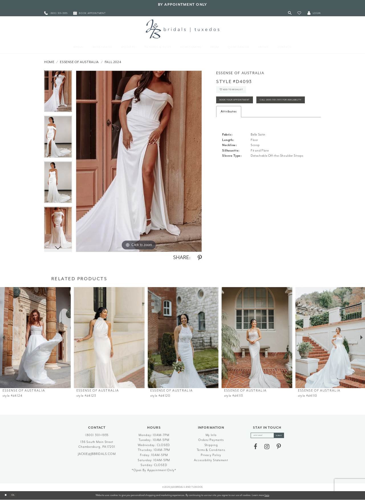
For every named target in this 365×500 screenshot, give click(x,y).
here (267, 495)
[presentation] (35, 337)
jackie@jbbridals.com (97, 454)
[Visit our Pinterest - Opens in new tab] (279, 448)
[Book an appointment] (89, 13)
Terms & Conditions (211, 450)
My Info (211, 435)
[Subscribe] (281, 436)
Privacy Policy (211, 455)
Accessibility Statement (211, 460)
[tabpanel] (58, 93)
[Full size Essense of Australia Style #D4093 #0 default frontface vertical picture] (139, 161)
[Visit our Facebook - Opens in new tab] (255, 448)
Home (49, 62)
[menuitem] (55, 13)
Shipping (211, 445)
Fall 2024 (113, 62)
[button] (299, 13)
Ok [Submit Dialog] (15, 495)
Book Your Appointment (239, 104)
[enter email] (267, 436)
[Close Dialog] (6, 495)
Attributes (229, 129)
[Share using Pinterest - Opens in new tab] (200, 258)
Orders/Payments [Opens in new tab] (211, 440)
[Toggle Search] (290, 13)
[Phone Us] (55, 13)
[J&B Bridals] (182, 28)
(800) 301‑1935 (97, 435)
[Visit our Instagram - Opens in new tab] (266, 448)
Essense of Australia (79, 62)
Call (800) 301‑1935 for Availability (247, 117)
